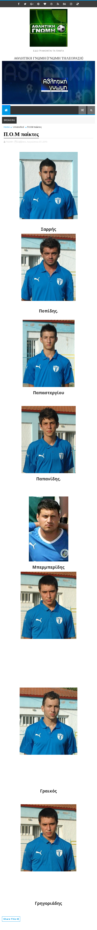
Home (7, 126)
